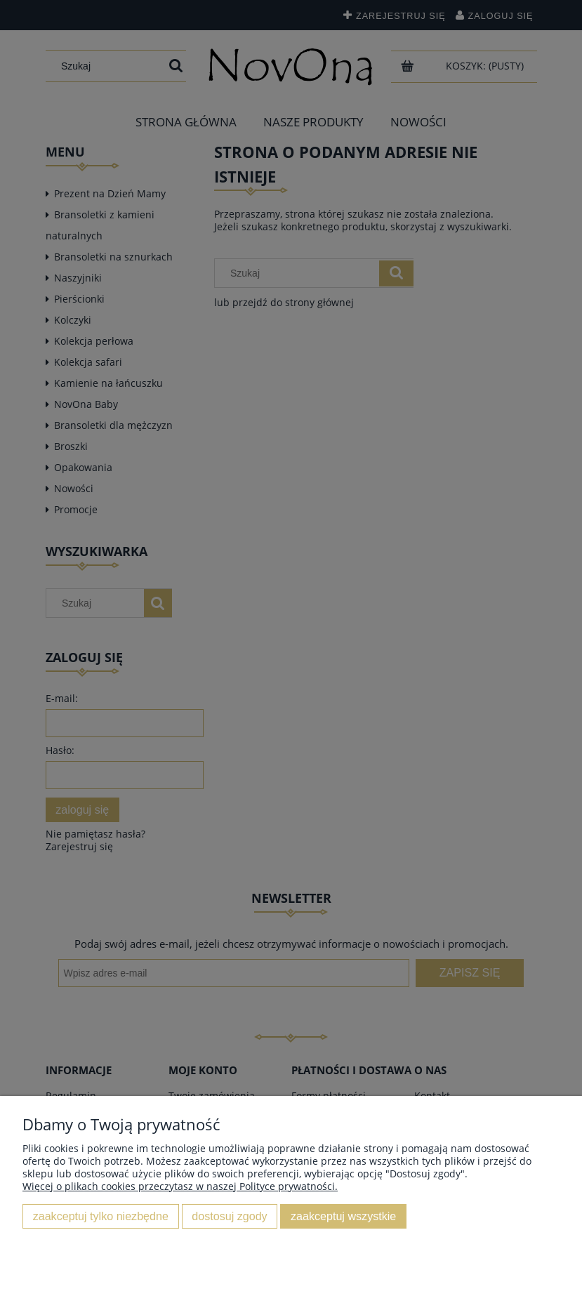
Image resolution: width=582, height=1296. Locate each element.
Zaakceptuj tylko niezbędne (100, 1216)
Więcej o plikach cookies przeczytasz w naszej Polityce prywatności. (180, 1186)
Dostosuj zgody (229, 1216)
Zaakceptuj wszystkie (343, 1216)
